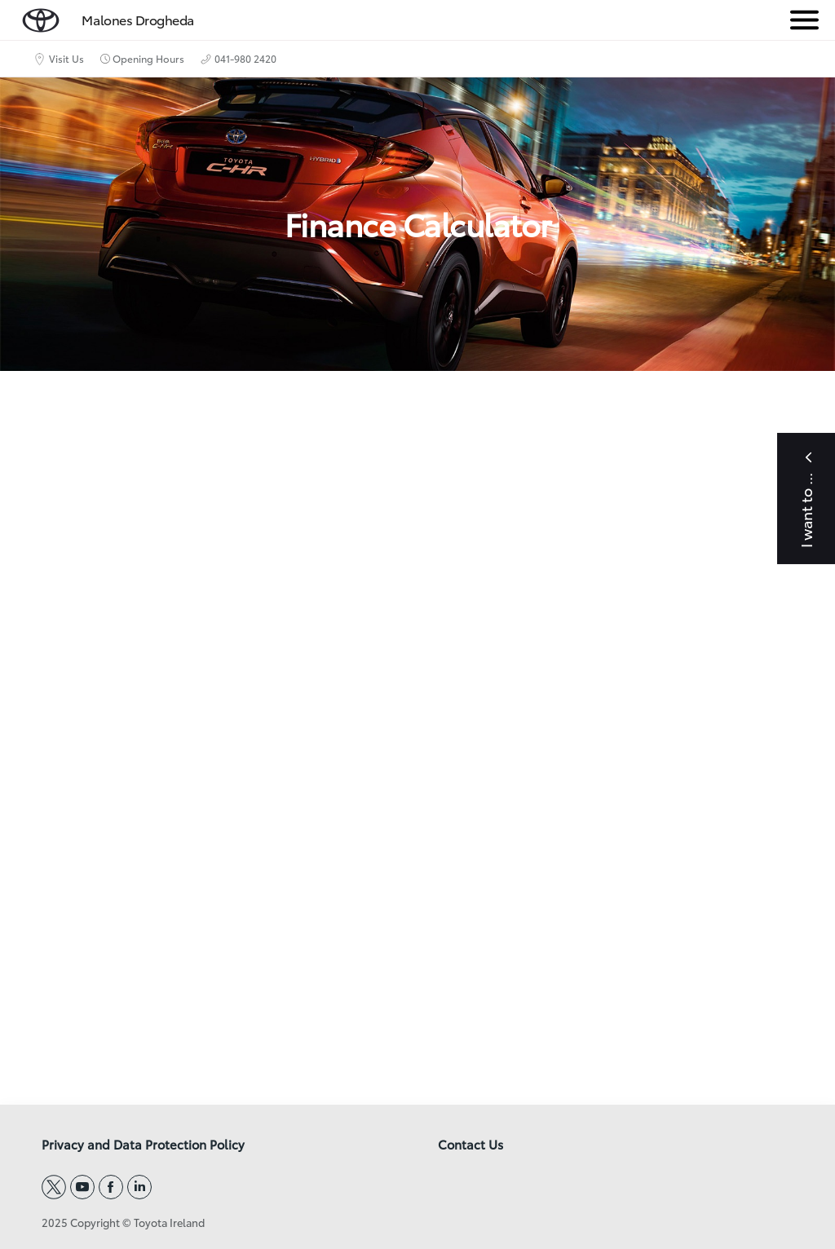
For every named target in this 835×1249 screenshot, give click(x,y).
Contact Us (470, 1144)
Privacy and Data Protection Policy (143, 1144)
